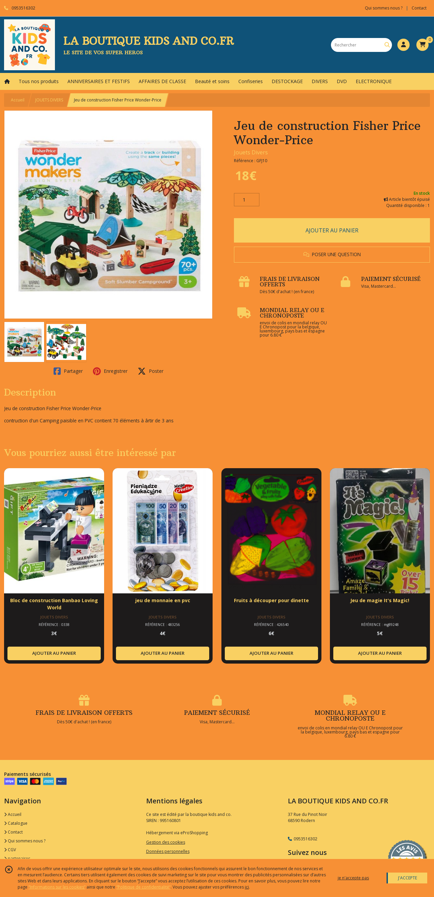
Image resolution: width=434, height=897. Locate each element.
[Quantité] (246, 200)
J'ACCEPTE (407, 878)
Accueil (17, 100)
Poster (150, 371)
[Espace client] (403, 44)
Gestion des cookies (165, 842)
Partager (68, 371)
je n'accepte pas (353, 878)
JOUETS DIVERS (49, 100)
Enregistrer (110, 371)
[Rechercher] (387, 45)
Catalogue (15, 823)
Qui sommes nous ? (24, 841)
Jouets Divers (251, 152)
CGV (10, 850)
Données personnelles (168, 851)
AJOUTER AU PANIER (331, 230)
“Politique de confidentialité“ (143, 887)
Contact (419, 8)
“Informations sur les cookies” (56, 887)
